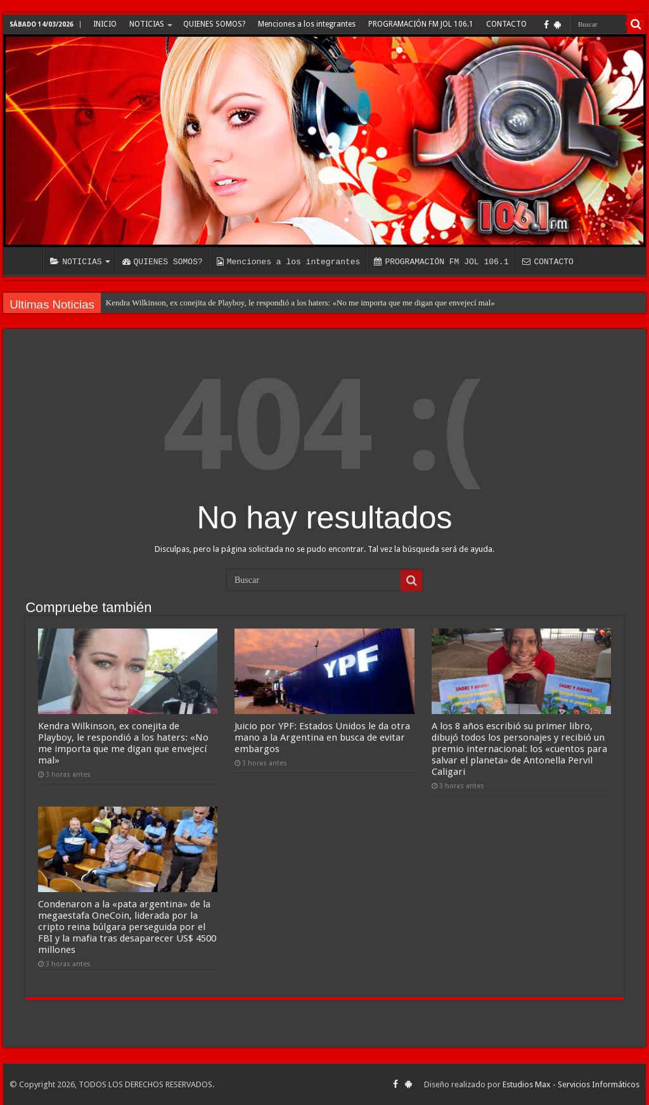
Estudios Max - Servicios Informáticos (571, 1084)
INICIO (105, 24)
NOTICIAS (146, 24)
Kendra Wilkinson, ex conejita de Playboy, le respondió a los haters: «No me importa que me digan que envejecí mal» (300, 302)
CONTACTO (506, 24)
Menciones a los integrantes (307, 24)
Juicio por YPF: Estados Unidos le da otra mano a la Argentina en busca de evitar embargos (322, 737)
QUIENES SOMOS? (214, 24)
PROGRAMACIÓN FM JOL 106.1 (420, 24)
